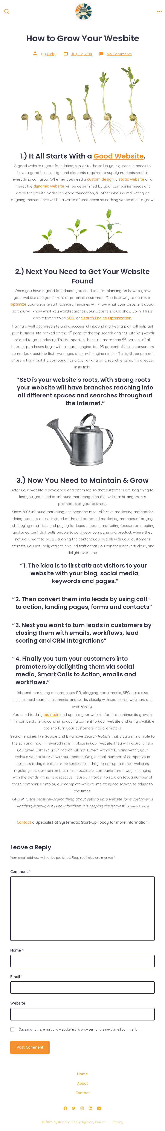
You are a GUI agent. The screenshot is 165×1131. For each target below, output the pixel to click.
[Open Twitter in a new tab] (73, 1108)
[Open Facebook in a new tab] (65, 1108)
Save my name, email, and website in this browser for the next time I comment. (78, 1029)
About (82, 1083)
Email (16, 976)
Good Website (119, 156)
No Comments (119, 53)
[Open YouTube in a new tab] (99, 1108)
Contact (24, 822)
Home (82, 1073)
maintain (51, 714)
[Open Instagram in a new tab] (82, 1108)
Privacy (118, 1122)
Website (17, 1003)
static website (131, 179)
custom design (100, 179)
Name (16, 950)
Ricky (51, 53)
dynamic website (49, 186)
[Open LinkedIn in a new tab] (90, 1108)
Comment (20, 871)
